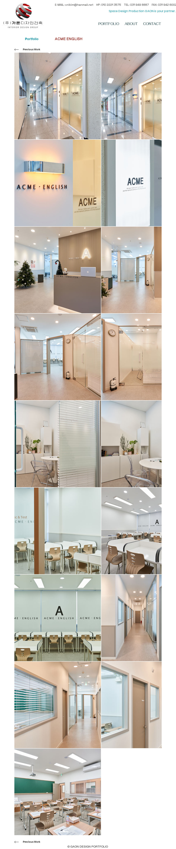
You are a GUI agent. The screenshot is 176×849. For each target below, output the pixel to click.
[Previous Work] (31, 49)
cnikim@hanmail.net (79, 5)
